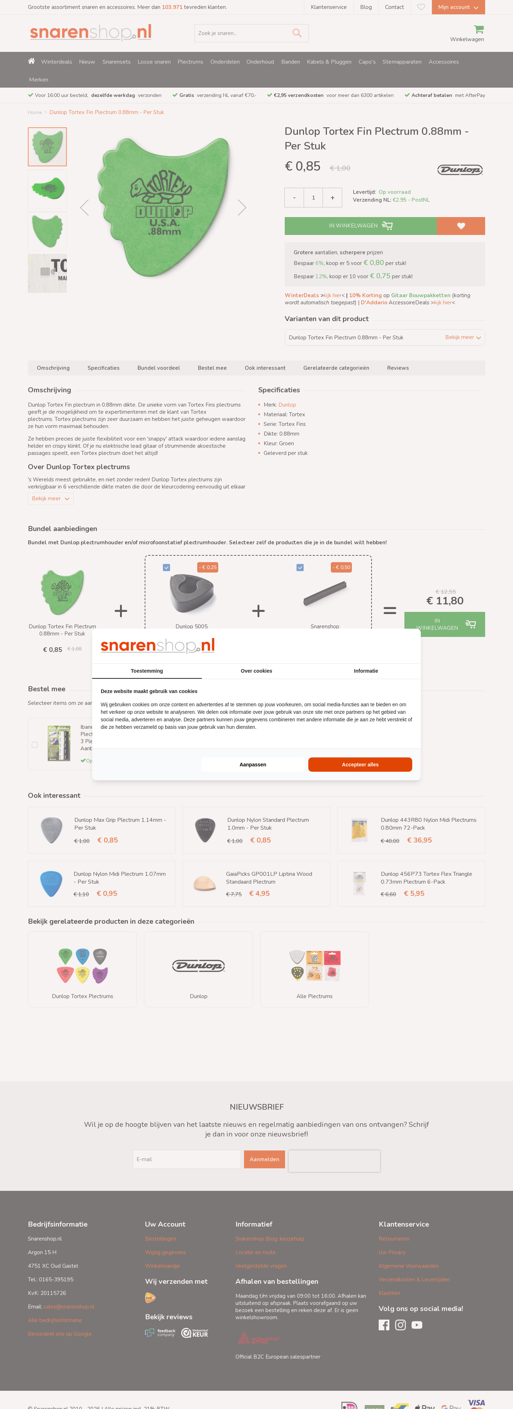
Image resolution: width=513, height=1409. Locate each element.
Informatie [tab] (366, 671)
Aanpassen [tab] (253, 764)
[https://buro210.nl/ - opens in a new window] (385, 645)
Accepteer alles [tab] (360, 764)
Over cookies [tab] (256, 671)
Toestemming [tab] (147, 671)
